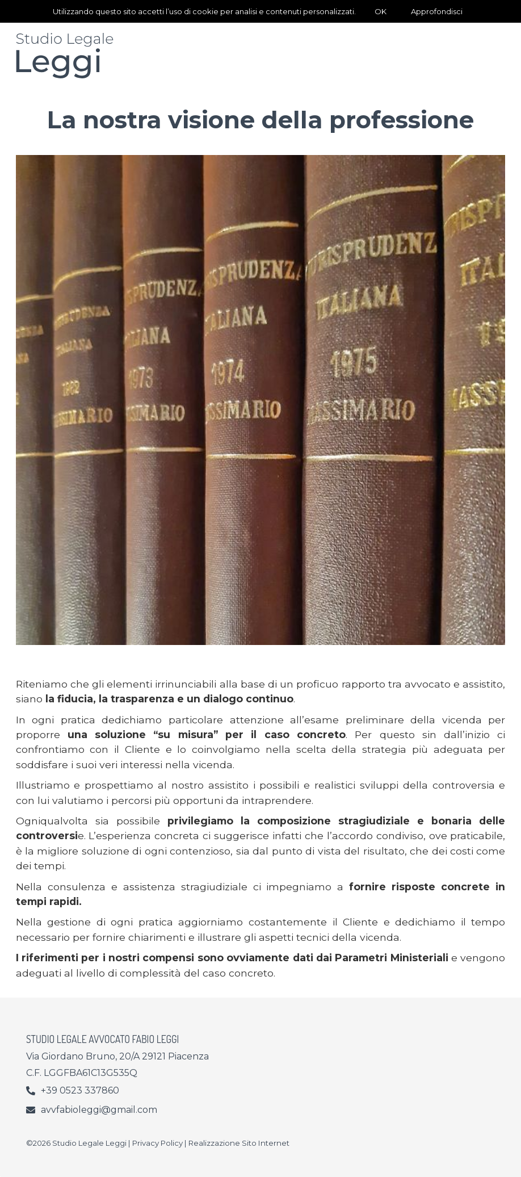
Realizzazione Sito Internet (238, 1142)
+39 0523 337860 (80, 1090)
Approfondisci (437, 11)
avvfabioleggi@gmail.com (99, 1109)
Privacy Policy (157, 1142)
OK (380, 11)
